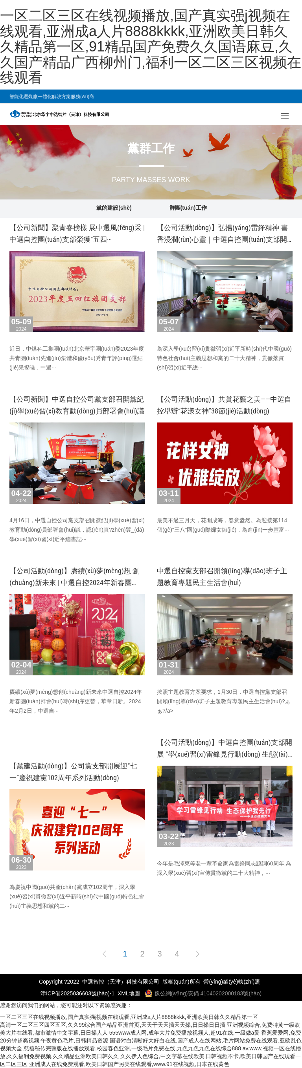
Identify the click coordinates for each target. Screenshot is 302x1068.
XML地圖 (129, 993)
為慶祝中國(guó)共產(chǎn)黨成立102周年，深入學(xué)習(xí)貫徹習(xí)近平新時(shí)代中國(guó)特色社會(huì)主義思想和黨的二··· (76, 896)
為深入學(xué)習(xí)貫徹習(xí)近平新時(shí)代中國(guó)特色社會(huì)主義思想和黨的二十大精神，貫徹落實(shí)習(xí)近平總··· (224, 358)
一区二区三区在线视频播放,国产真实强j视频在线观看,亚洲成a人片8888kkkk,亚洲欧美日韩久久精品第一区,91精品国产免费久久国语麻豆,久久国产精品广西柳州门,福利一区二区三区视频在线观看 (150, 46)
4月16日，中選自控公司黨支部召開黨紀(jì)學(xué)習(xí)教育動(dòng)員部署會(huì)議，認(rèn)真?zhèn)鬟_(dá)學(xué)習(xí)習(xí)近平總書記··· (77, 529)
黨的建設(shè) (113, 208)
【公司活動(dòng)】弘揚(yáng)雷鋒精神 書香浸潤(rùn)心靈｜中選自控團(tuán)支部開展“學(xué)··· (222, 239)
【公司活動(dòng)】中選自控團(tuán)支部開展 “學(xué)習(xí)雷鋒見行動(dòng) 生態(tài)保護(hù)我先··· (224, 754)
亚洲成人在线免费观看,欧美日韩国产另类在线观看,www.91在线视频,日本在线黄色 (129, 1064)
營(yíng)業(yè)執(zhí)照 (231, 981)
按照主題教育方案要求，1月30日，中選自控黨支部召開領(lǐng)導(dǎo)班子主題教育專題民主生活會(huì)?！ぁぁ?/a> (223, 701)
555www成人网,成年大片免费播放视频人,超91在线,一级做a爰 (184, 1033)
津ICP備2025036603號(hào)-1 (77, 993)
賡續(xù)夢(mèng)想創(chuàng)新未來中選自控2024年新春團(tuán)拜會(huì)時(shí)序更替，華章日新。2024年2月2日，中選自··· (75, 701)
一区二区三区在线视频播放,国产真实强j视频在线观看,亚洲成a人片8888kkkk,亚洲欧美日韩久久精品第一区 (129, 1017)
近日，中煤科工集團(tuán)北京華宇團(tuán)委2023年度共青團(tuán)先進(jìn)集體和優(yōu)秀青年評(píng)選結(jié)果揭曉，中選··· (76, 358)
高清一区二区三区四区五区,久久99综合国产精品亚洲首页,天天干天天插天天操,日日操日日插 (112, 1025)
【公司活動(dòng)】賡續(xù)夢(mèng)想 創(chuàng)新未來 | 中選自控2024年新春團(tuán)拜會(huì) (74, 582)
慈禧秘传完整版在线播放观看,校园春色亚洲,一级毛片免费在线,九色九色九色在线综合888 (132, 1048)
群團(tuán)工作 (188, 208)
